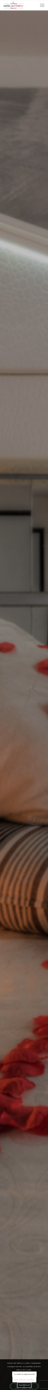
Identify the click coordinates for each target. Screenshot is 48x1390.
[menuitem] (40, 5)
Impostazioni (24, 1385)
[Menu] (40, 5)
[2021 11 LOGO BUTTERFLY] (20, 5)
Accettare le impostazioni (24, 1374)
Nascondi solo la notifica (24, 1380)
